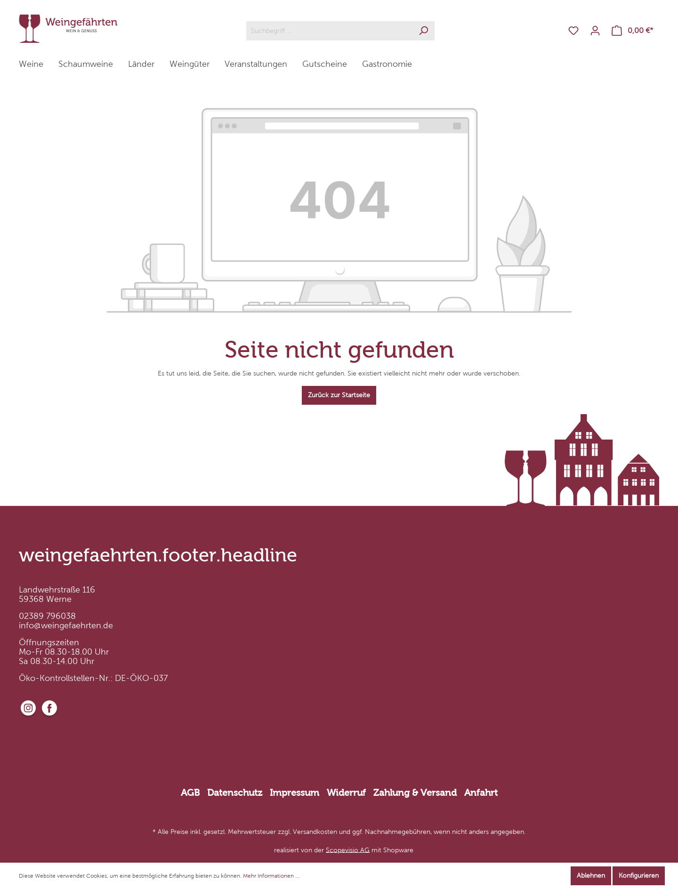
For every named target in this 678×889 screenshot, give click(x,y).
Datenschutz (234, 792)
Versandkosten (315, 831)
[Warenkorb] (632, 31)
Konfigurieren (639, 875)
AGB (190, 792)
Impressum (294, 792)
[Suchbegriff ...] (329, 30)
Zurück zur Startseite (339, 395)
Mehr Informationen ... (271, 876)
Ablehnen (591, 875)
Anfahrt (481, 792)
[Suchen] (423, 30)
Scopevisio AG (348, 849)
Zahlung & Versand (415, 792)
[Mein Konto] (595, 31)
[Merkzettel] (573, 31)
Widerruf (346, 792)
